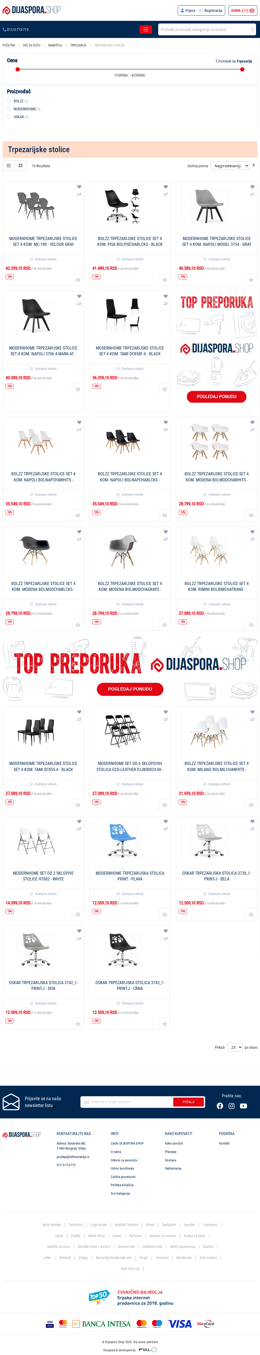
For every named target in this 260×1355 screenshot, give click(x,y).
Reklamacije (173, 1168)
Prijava (190, 10)
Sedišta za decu (56, 1246)
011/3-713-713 (15, 29)
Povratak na (234, 61)
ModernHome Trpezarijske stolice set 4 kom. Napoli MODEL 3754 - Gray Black (216, 244)
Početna (9, 45)
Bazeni (211, 1246)
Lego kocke (98, 1224)
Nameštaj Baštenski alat (113, 1257)
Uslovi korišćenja (122, 1168)
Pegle (144, 1257)
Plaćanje (170, 1152)
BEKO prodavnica (185, 1246)
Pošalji (188, 1102)
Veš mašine (210, 1257)
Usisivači (163, 1257)
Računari (135, 1235)
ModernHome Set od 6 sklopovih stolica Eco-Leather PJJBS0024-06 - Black (130, 769)
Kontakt (224, 1143)
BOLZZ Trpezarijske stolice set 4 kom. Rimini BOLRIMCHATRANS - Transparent (217, 589)
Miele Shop (95, 1235)
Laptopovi (212, 1224)
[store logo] (32, 10)
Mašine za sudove (163, 1235)
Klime (151, 1224)
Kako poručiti (174, 1143)
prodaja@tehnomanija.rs (73, 1157)
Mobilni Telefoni (127, 1224)
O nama (116, 1152)
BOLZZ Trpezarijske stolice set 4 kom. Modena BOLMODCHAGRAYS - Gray (130, 589)
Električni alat (154, 1246)
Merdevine (185, 1257)
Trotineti (63, 1257)
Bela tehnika (49, 1224)
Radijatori (170, 1224)
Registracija (213, 10)
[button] (79, 187)
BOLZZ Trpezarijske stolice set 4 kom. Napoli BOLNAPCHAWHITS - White (43, 480)
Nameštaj (55, 45)
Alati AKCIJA (130, 1268)
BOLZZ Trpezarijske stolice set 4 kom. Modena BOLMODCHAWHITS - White (217, 480)
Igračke (191, 1224)
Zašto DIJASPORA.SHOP (127, 1143)
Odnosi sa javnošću (124, 1160)
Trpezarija (78, 45)
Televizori (73, 1224)
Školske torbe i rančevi (93, 1246)
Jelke (45, 1257)
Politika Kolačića (122, 1185)
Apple (57, 1235)
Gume (116, 1235)
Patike (74, 1235)
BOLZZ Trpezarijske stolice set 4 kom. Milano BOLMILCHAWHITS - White (217, 769)
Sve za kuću (32, 45)
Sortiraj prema (197, 166)
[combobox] (207, 29)
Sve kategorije (120, 1193)
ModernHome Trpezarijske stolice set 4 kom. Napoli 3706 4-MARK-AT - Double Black (43, 354)
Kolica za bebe (196, 1235)
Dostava (170, 1160)
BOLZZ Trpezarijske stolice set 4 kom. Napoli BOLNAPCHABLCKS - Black (130, 480)
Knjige (82, 1257)
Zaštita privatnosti (123, 1177)
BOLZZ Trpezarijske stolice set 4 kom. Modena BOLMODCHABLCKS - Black (43, 589)
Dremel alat (127, 1246)
